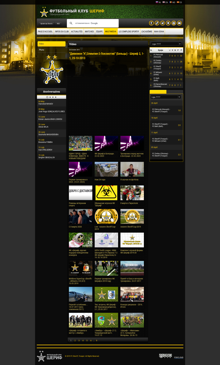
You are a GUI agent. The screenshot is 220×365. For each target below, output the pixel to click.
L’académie (147, 31)
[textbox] (164, 44)
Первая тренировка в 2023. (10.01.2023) (78, 180)
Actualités (76, 31)
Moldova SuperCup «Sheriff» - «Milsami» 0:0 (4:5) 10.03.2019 (80, 281)
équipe (99, 31)
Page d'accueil (45, 31)
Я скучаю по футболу (129, 179)
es (179, 2)
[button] (180, 44)
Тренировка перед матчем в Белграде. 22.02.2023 (131, 154)
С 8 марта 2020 (75, 227)
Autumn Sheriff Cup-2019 (130, 227)
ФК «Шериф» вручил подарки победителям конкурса (78, 252)
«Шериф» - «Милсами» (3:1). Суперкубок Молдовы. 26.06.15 (129, 332)
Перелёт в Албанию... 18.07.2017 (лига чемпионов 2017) (78, 306)
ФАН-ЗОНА (159, 31)
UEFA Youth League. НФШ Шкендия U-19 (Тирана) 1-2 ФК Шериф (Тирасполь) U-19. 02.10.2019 (106, 254)
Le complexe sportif (129, 31)
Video (41, 43)
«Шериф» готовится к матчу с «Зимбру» (78, 331)
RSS (58, 24)
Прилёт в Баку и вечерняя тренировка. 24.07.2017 (131, 279)
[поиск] (92, 23)
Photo (41, 49)
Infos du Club (62, 31)
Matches (89, 31)
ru (158, 2)
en (165, 2)
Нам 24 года (100, 179)
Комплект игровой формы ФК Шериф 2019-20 (131, 251)
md (172, 2)
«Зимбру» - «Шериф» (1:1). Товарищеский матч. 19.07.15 (106, 332)
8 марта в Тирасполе (129, 203)
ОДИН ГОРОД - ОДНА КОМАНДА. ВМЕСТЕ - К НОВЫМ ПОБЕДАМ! (79, 156)
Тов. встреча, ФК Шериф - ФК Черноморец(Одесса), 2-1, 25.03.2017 (105, 306)
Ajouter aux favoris (46, 24)
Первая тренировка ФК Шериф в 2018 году (105, 279)
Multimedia (110, 31)
